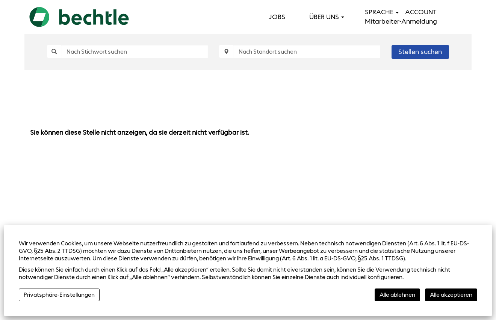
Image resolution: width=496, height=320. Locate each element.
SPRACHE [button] (382, 12)
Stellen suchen (420, 52)
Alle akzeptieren (451, 294)
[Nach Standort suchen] (306, 51)
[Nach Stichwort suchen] (134, 51)
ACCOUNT (421, 12)
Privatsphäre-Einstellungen (59, 294)
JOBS (277, 17)
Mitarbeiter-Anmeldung (401, 21)
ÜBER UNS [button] (326, 17)
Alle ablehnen (397, 294)
